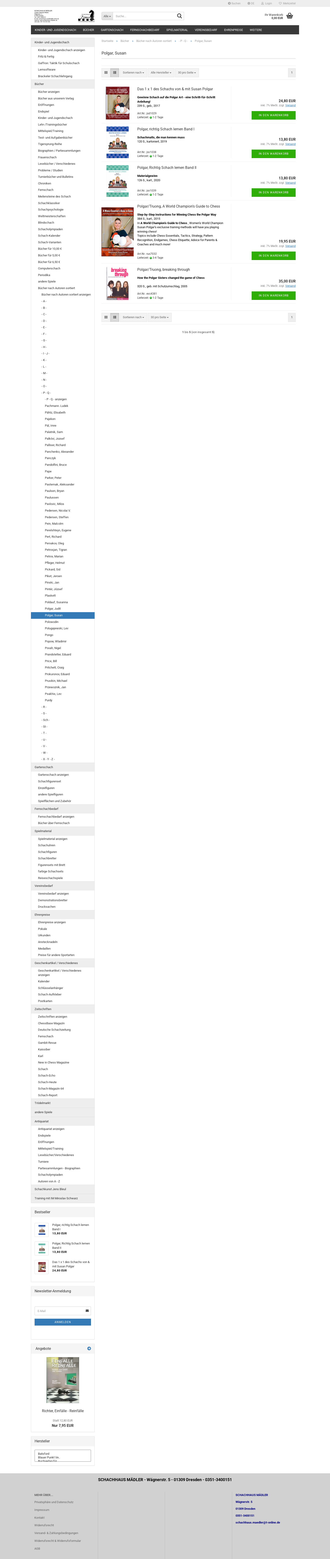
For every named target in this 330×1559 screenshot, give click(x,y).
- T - (44, 733)
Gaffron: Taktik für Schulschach (59, 63)
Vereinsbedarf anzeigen (53, 893)
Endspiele (44, 1135)
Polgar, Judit (53, 608)
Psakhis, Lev (53, 694)
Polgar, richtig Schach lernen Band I (165, 129)
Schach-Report (47, 1095)
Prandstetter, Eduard (58, 654)
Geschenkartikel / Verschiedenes (56, 963)
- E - (43, 327)
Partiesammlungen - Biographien (59, 1168)
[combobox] (133, 72)
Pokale (42, 929)
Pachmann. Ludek (56, 406)
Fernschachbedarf (145, 30)
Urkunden (44, 935)
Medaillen (44, 948)
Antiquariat (42, 1121)
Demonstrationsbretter (52, 900)
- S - (44, 713)
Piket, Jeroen (53, 576)
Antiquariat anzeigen (51, 1129)
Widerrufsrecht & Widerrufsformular (57, 1541)
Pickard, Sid (52, 569)
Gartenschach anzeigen (53, 774)
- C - (44, 314)
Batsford (63, 1454)
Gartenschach (112, 30)
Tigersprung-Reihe (50, 144)
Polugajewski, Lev (56, 628)
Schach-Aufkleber (49, 994)
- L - (43, 366)
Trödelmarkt (42, 1103)
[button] (251, 3)
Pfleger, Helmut (55, 562)
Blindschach (46, 222)
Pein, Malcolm (54, 523)
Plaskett (50, 595)
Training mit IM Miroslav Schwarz (56, 1198)
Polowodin (51, 622)
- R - (44, 707)
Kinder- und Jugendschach (55, 30)
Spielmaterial (177, 30)
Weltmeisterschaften (52, 216)
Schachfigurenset (49, 781)
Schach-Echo (46, 1075)
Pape (48, 471)
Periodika (44, 275)
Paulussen (52, 497)
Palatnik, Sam (54, 432)
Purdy (48, 700)
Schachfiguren (47, 852)
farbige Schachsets (50, 871)
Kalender (44, 981)
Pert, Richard (53, 536)
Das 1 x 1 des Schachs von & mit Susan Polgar (175, 89)
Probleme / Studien (50, 170)
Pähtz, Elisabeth (55, 412)
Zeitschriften (43, 1009)
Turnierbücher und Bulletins (55, 176)
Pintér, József (54, 589)
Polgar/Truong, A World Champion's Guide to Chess (178, 206)
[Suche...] (107, 16)
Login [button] (266, 3)
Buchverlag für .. (63, 1461)
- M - (44, 373)
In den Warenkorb (274, 115)
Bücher (88, 30)
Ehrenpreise (233, 30)
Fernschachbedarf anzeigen (56, 816)
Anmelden (63, 1322)
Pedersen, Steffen (57, 517)
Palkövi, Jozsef (55, 438)
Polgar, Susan (54, 615)
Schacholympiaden (50, 229)
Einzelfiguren (46, 788)
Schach (43, 1069)
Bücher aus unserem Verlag (56, 98)
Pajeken (50, 419)
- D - (44, 321)
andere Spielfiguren (50, 794)
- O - (44, 386)
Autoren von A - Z (49, 1181)
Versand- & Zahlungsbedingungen (56, 1533)
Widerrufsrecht (44, 1525)
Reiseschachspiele (50, 878)
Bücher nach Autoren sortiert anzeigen (66, 294)
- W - (44, 752)
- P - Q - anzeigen (56, 399)
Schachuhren (46, 845)
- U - (44, 739)
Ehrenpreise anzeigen (52, 922)
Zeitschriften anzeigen (52, 1016)
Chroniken (44, 183)
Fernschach (45, 190)
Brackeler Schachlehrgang (55, 76)
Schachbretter (47, 858)
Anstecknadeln (48, 942)
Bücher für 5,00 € (49, 255)
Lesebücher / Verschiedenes (56, 163)
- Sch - (45, 720)
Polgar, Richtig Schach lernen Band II (166, 167)
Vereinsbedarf (206, 30)
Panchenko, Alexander (59, 451)
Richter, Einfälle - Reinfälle (63, 1411)
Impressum (41, 1510)
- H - (44, 347)
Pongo (49, 635)
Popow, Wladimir (55, 641)
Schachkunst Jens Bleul (50, 1189)
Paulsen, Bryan (54, 491)
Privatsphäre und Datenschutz (53, 1502)
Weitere (256, 30)
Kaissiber (44, 1049)
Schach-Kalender (49, 235)
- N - (44, 379)
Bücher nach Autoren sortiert (56, 288)
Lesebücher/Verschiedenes (56, 1155)
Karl (40, 1056)
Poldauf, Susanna (56, 602)
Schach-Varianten (49, 242)
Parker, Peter (53, 477)
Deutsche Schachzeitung (54, 1029)
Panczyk (50, 458)
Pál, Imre (50, 425)
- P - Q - (46, 393)
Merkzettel (287, 3)
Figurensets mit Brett (51, 865)
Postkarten (45, 1001)
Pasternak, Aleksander (59, 484)
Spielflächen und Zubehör (54, 801)
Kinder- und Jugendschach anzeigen (61, 50)
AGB (37, 1548)
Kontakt (39, 1517)
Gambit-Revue (47, 1042)
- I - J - (45, 353)
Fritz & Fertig (46, 56)
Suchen (234, 3)
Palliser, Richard (55, 445)
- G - (44, 340)
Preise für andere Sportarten (56, 955)
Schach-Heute (47, 1082)
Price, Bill (51, 661)
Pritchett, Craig (54, 667)
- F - (43, 334)
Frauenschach (47, 157)
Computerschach (49, 268)
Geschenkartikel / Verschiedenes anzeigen (59, 973)
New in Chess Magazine (53, 1062)
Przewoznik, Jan (55, 687)
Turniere (43, 1161)
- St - (44, 726)
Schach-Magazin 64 (51, 1088)
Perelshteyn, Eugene (58, 530)
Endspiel (43, 111)
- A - (44, 301)
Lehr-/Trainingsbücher (52, 124)
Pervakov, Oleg (54, 543)
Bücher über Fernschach (54, 823)
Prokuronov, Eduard (57, 674)
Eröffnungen (46, 105)
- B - (44, 308)
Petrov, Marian (54, 556)
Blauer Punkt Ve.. (63, 1457)
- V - (44, 746)
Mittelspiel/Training (50, 131)
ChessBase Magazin (51, 1023)
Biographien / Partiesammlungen (59, 150)
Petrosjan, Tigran (56, 549)
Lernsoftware (46, 69)
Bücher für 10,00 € (50, 248)
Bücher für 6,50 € (49, 262)
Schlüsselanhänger (50, 988)
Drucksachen (46, 906)
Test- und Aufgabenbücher (55, 137)
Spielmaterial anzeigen (52, 839)
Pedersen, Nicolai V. (58, 510)
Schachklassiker (49, 203)
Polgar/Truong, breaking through (163, 269)
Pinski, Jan (52, 582)
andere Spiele (47, 281)
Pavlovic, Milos (54, 504)
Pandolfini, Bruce (56, 464)
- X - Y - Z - (48, 759)
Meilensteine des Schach (54, 196)
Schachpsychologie (50, 209)
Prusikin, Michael (56, 680)
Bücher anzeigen (49, 91)
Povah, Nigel (53, 648)
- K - (44, 360)
